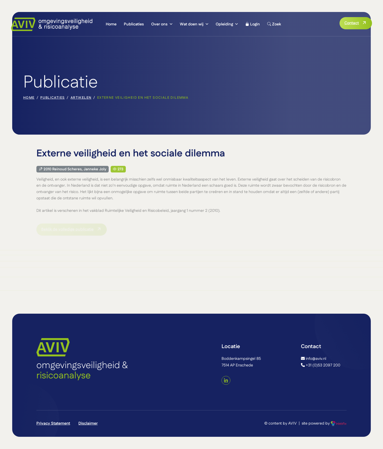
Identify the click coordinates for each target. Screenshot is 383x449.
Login (252, 24)
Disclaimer (88, 423)
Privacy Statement (53, 423)
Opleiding (224, 24)
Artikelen (81, 98)
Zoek (274, 24)
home (29, 98)
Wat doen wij (191, 24)
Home (111, 24)
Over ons (159, 24)
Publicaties (134, 24)
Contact (351, 23)
